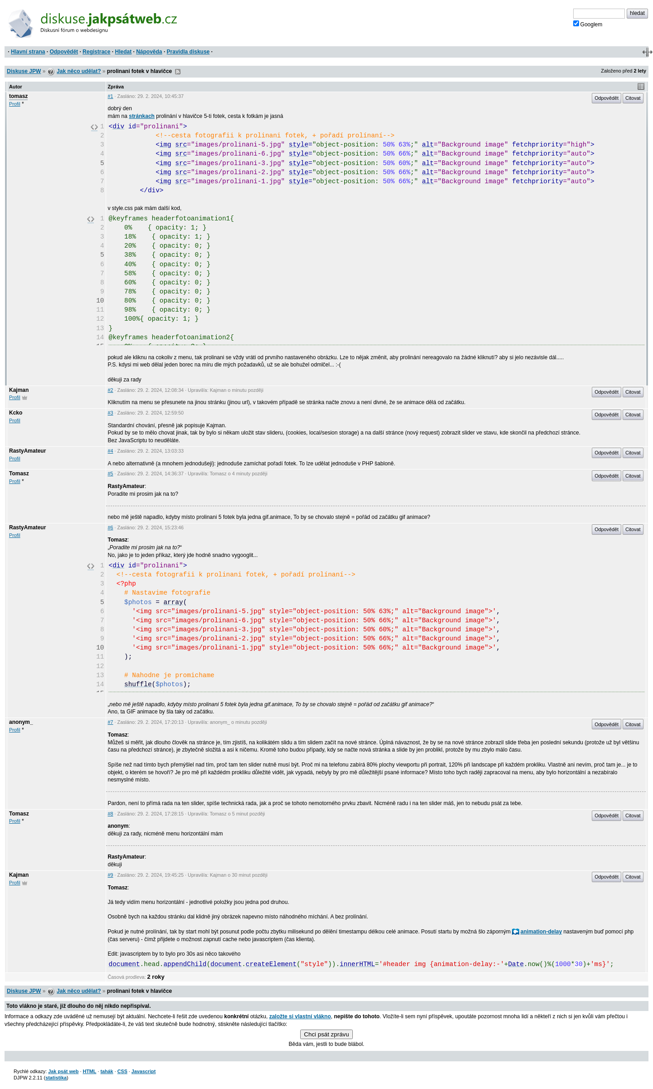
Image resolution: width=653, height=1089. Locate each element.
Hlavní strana (28, 52)
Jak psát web (63, 1071)
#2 (110, 390)
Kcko (15, 413)
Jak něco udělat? (79, 71)
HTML (89, 1071)
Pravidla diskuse (188, 52)
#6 (110, 527)
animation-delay (537, 931)
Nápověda (149, 52)
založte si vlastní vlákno (300, 1016)
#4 (110, 451)
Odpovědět (63, 52)
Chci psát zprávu (326, 1034)
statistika (56, 1077)
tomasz (18, 96)
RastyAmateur (27, 451)
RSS (177, 71)
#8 (110, 813)
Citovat (633, 98)
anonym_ (21, 722)
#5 (110, 473)
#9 (110, 875)
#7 (110, 722)
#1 (110, 96)
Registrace (96, 52)
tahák (106, 1071)
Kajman (19, 390)
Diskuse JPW (24, 71)
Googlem (588, 24)
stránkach (142, 116)
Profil (14, 104)
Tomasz (19, 473)
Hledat (123, 52)
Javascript (144, 1071)
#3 (110, 412)
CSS (122, 1071)
